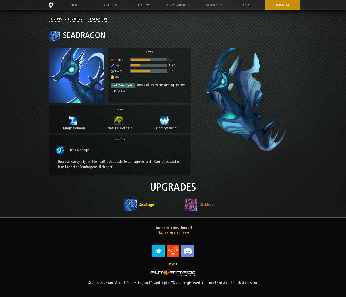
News (75, 5)
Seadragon (97, 19)
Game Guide (179, 5)
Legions (144, 5)
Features (109, 5)
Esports (214, 5)
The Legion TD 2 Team (173, 233)
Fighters (75, 19)
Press (173, 264)
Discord (248, 5)
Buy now (283, 5)
